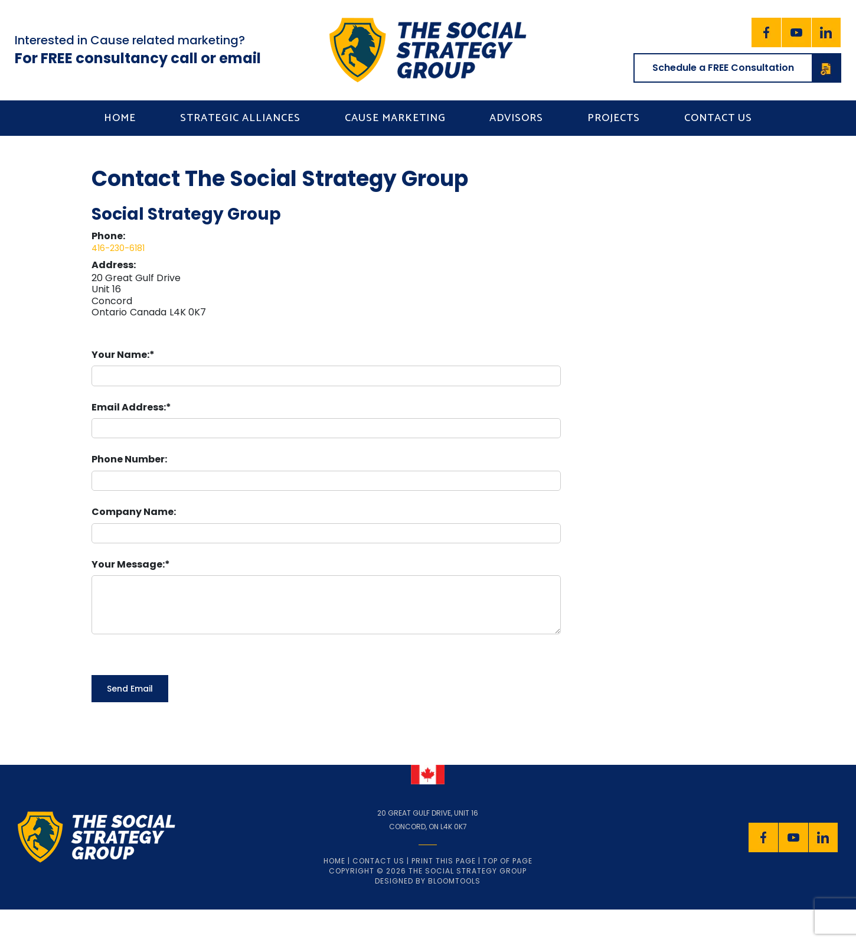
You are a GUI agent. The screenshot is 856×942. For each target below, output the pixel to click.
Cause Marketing (395, 118)
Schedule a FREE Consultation (746, 68)
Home (120, 118)
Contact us (718, 118)
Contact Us (378, 861)
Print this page (443, 861)
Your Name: (120, 354)
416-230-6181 (118, 248)
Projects (613, 118)
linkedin (826, 32)
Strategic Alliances (240, 118)
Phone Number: (129, 459)
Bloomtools (454, 881)
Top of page (507, 861)
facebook (766, 32)
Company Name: (134, 512)
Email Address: (129, 407)
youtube (796, 32)
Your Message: (128, 564)
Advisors (516, 118)
